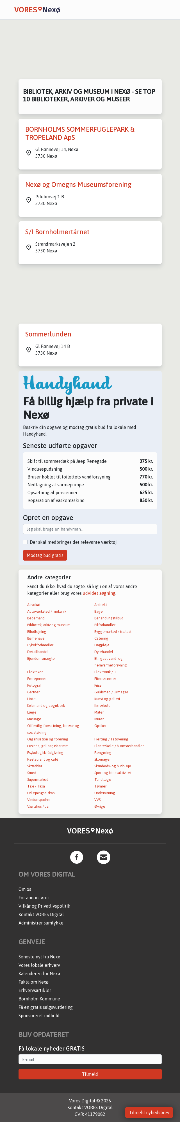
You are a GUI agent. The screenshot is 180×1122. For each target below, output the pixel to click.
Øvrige (99, 806)
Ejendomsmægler (41, 658)
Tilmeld (90, 1074)
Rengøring (102, 753)
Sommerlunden (48, 334)
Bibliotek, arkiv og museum (48, 625)
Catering (101, 638)
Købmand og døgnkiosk (46, 705)
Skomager (102, 759)
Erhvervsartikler (35, 990)
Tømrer (100, 786)
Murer (99, 719)
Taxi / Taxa (36, 786)
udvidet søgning (99, 593)
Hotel (32, 699)
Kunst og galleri (107, 699)
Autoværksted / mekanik (46, 611)
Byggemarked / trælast (112, 631)
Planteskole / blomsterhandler (119, 746)
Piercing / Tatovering (111, 739)
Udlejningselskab (41, 793)
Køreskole (102, 705)
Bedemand (36, 618)
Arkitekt (100, 605)
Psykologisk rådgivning (45, 753)
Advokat (33, 605)
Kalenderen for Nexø (39, 973)
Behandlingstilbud (108, 618)
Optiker (100, 726)
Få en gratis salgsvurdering (46, 1007)
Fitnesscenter (105, 679)
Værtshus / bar (38, 806)
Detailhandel (38, 652)
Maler (99, 712)
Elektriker (35, 672)
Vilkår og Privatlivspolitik (44, 906)
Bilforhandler (104, 625)
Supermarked (37, 779)
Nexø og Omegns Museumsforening (78, 184)
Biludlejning (36, 631)
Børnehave (36, 638)
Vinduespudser (39, 800)
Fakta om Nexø (34, 981)
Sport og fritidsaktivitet (112, 773)
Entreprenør (37, 679)
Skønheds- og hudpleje (112, 766)
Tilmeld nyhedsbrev (149, 1112)
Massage (34, 719)
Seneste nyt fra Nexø (39, 956)
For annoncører (34, 897)
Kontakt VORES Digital (41, 914)
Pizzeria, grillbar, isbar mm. (48, 746)
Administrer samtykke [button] (41, 922)
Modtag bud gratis (45, 555)
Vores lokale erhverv (39, 965)
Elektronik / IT (105, 672)
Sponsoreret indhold (39, 1015)
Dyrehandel (103, 652)
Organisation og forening (47, 739)
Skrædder (34, 766)
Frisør (98, 685)
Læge (32, 712)
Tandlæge (102, 779)
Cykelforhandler (40, 645)
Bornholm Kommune (39, 998)
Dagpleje (102, 645)
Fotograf (34, 685)
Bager (99, 611)
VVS (97, 800)
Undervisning (104, 793)
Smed (31, 773)
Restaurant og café (42, 759)
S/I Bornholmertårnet (57, 232)
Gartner (33, 692)
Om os (25, 889)
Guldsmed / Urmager (111, 692)
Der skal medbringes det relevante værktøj (73, 542)
